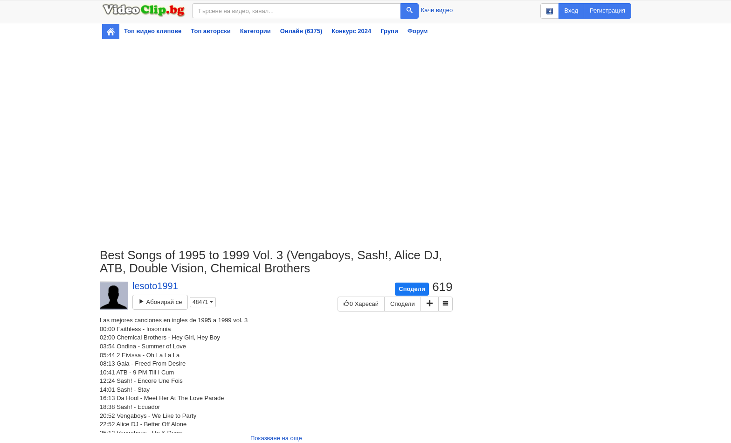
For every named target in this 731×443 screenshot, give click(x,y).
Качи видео (437, 10)
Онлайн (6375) (301, 31)
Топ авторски (210, 31)
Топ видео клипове (152, 31)
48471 (203, 302)
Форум (417, 31)
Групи (389, 31)
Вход (571, 10)
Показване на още (276, 438)
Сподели (412, 288)
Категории (255, 31)
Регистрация (607, 10)
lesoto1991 (155, 286)
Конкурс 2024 (351, 31)
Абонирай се (160, 301)
